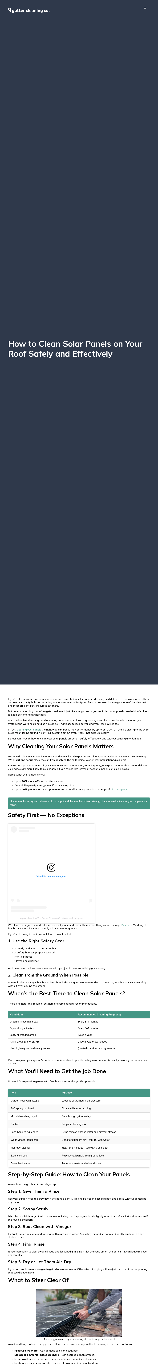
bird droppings (119, 789)
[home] (29, 10)
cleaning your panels (29, 729)
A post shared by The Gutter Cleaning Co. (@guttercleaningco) (51, 918)
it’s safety (126, 925)
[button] (145, 8)
